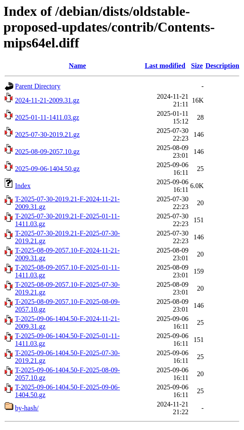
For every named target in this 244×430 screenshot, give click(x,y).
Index (22, 185)
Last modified (165, 65)
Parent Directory (37, 86)
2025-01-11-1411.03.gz (47, 117)
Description (222, 65)
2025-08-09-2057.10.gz (47, 151)
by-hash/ (27, 408)
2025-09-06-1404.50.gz (47, 168)
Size (197, 65)
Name (77, 65)
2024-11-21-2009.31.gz (47, 100)
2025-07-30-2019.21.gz (47, 134)
